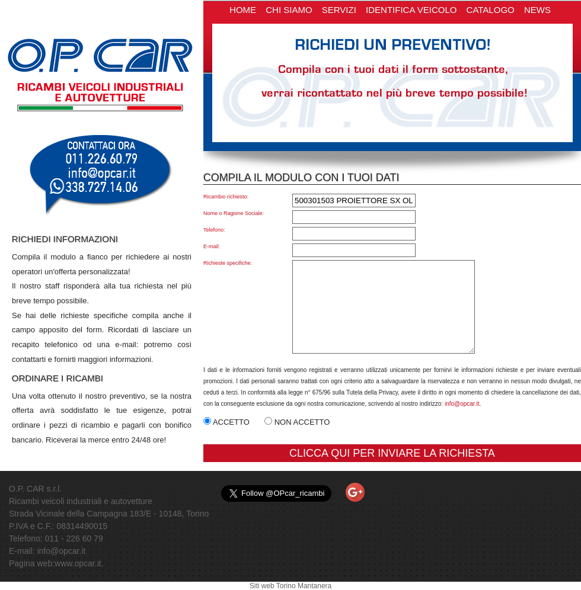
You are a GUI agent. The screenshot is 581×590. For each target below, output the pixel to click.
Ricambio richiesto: (225, 197)
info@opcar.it (462, 403)
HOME (242, 10)
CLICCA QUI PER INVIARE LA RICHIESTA (392, 453)
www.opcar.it (78, 563)
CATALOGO (491, 10)
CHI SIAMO (289, 10)
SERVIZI (339, 10)
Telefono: (214, 230)
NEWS (537, 10)
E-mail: (211, 246)
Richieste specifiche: (227, 263)
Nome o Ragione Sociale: (233, 213)
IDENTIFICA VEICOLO (411, 10)
